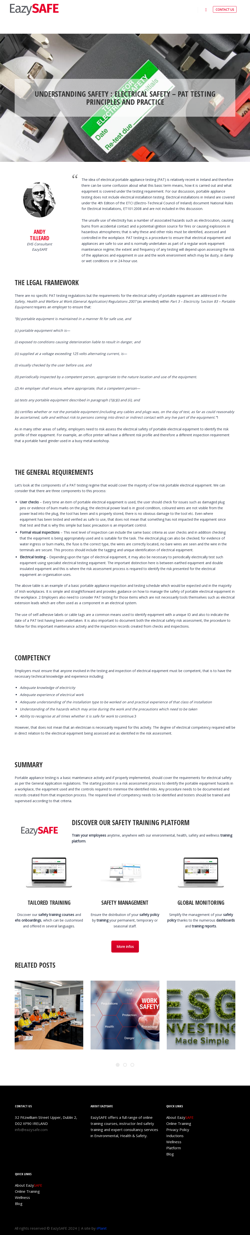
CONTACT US (225, 10)
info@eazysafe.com (31, 1129)
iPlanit (102, 1228)
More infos (125, 946)
